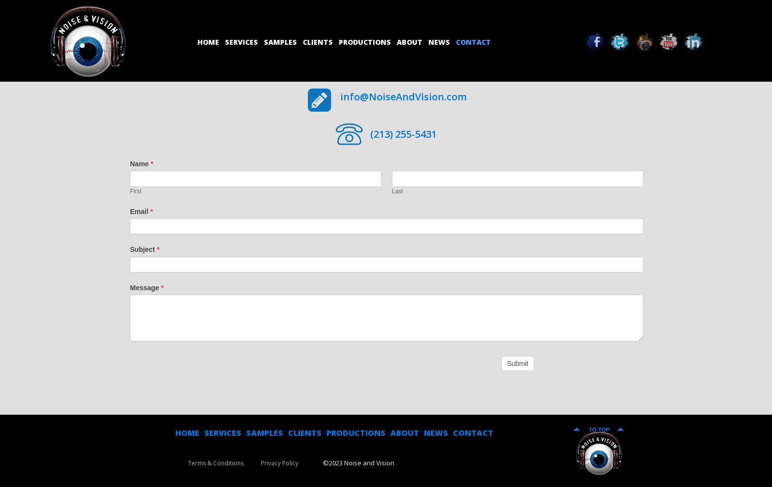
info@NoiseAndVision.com (403, 96)
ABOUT (404, 432)
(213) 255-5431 (403, 134)
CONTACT (473, 432)
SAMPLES (264, 432)
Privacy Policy (279, 463)
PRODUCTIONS (356, 432)
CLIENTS (305, 432)
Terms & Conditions (216, 463)
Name (141, 164)
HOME (187, 432)
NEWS (436, 432)
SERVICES (222, 432)
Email (141, 211)
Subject (145, 249)
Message (147, 288)
